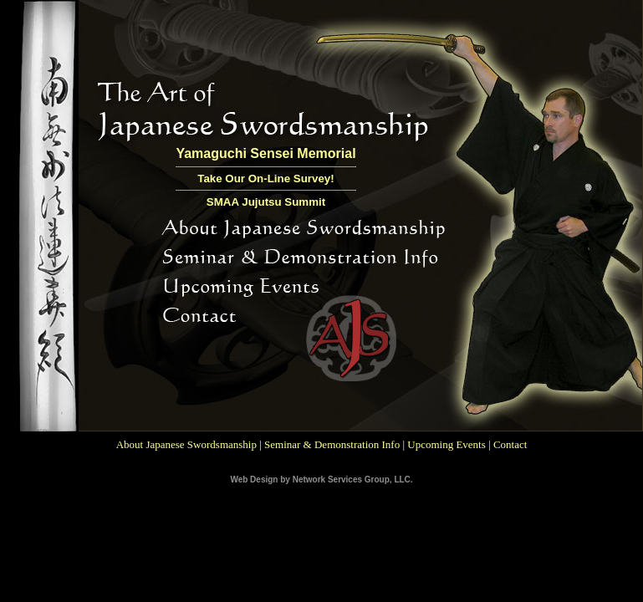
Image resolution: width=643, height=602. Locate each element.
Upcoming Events (446, 444)
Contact (510, 444)
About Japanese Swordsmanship (186, 444)
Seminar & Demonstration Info (332, 444)
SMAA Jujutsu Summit (266, 202)
